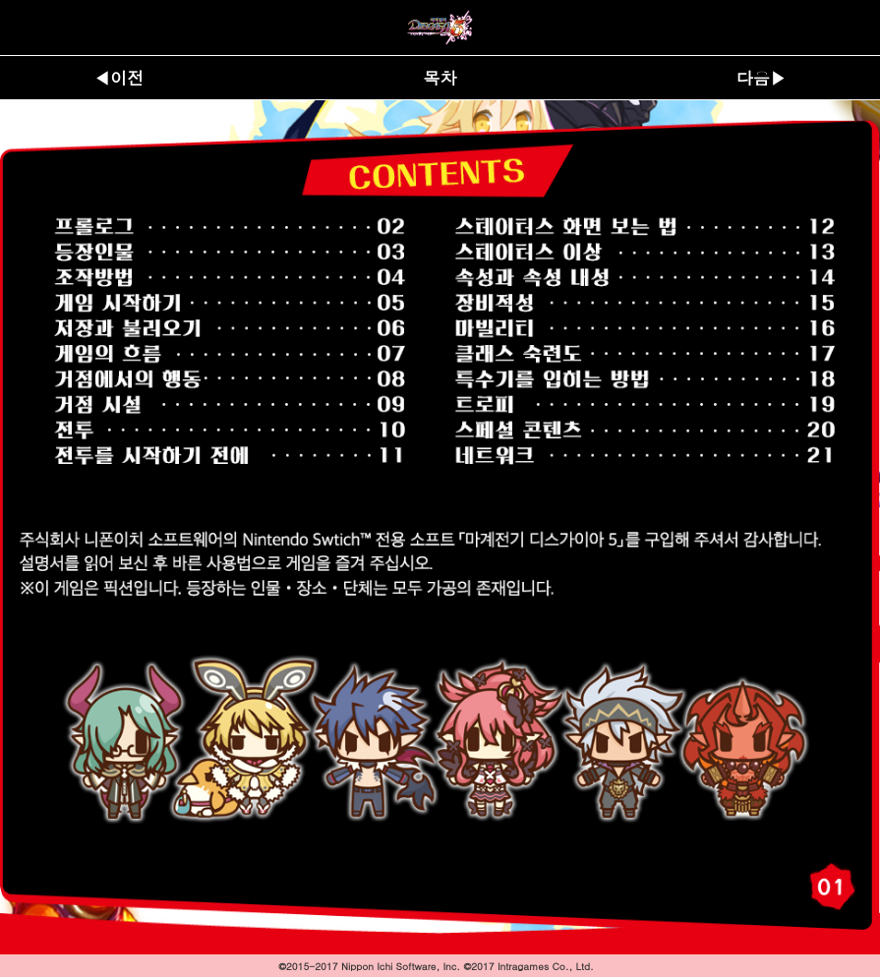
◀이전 (118, 77)
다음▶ (761, 77)
